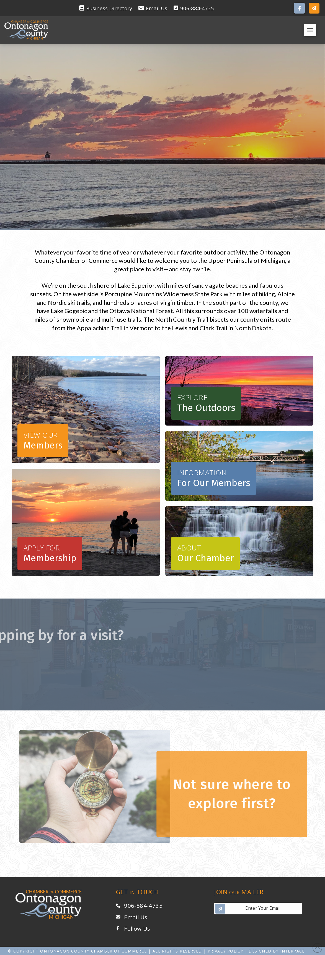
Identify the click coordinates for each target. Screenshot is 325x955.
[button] (314, 8)
